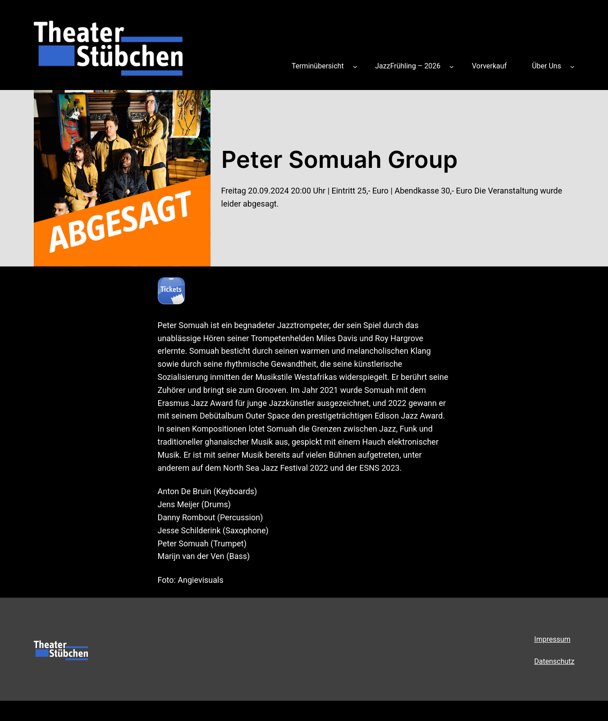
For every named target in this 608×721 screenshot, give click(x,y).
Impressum (552, 639)
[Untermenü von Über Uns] (572, 66)
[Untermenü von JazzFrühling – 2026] (451, 66)
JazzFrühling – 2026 (407, 66)
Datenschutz (554, 661)
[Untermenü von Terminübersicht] (355, 66)
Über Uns (546, 66)
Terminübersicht (318, 66)
